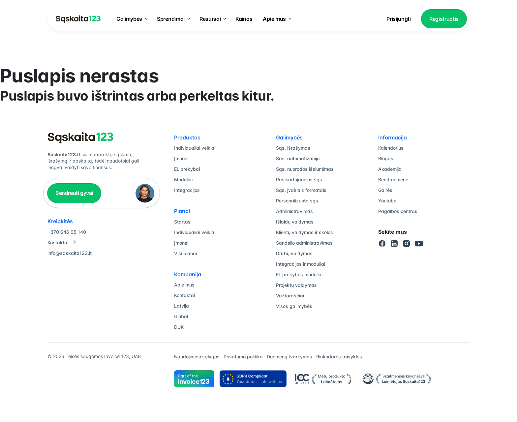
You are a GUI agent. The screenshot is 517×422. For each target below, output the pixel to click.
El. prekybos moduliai (299, 274)
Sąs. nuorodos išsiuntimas (305, 169)
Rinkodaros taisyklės (339, 356)
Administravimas (294, 211)
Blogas (385, 158)
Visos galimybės (294, 306)
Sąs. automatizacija (298, 158)
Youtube (387, 200)
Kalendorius (391, 148)
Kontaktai (61, 242)
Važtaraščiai (290, 295)
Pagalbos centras (397, 211)
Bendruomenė (393, 179)
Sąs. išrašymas (293, 148)
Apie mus (274, 18)
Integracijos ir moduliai (300, 264)
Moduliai (183, 179)
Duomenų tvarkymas (289, 356)
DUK (179, 327)
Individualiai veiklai (194, 148)
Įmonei (181, 158)
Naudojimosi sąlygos (197, 356)
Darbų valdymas (294, 253)
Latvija (181, 306)
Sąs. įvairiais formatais (301, 190)
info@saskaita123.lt (69, 253)
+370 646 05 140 (66, 232)
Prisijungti (398, 18)
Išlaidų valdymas (295, 222)
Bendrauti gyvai (74, 193)
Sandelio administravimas (304, 243)
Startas (182, 222)
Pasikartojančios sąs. (299, 179)
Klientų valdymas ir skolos (304, 232)
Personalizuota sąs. (297, 200)
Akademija (390, 169)
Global (181, 316)
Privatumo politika (243, 356)
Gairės (385, 190)
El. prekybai (187, 169)
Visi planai (185, 253)
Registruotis (444, 18)
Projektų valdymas (296, 285)
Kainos (243, 18)
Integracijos (187, 190)
